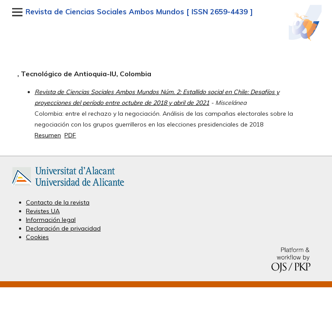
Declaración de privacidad (63, 228)
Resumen (48, 135)
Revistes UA (43, 211)
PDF (70, 135)
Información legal (51, 220)
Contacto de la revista (57, 202)
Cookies (37, 237)
